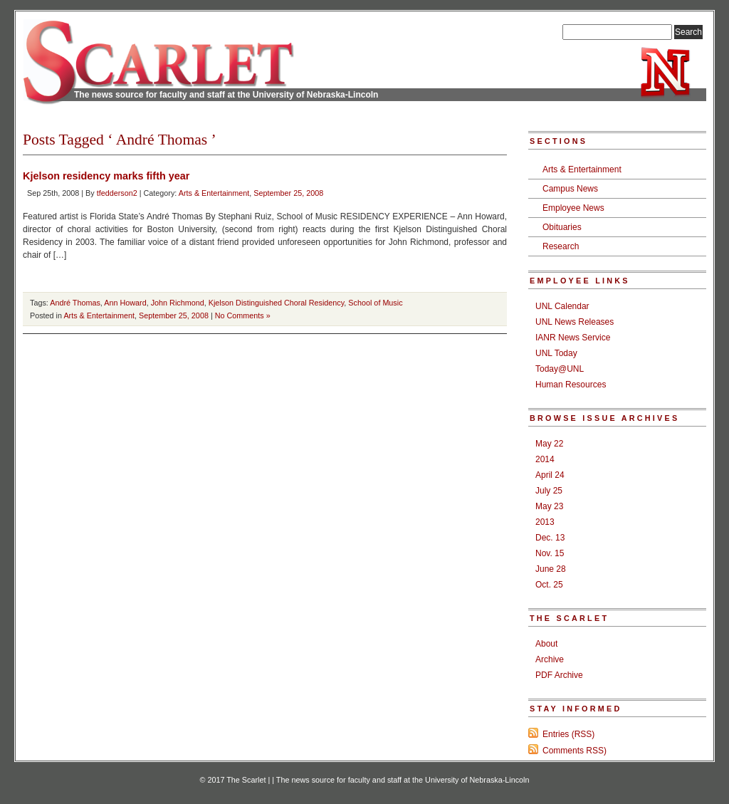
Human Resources (570, 385)
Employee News (573, 208)
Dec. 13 (550, 538)
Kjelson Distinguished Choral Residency (277, 302)
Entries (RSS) (568, 734)
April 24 (550, 475)
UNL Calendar (562, 306)
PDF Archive (559, 675)
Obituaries (562, 227)
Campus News (570, 189)
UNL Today (556, 353)
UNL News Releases (574, 322)
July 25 (548, 491)
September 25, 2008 (288, 193)
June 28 (550, 569)
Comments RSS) (574, 751)
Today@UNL (559, 369)
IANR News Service (572, 338)
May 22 (549, 444)
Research (560, 246)
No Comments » (243, 315)
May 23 (549, 506)
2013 (545, 522)
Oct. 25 (549, 585)
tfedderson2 (117, 193)
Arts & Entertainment (214, 193)
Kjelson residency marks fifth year (106, 176)
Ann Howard (125, 302)
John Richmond (177, 302)
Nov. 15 (549, 553)
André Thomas (75, 302)
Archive (549, 659)
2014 (545, 459)
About (546, 644)
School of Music (375, 302)
